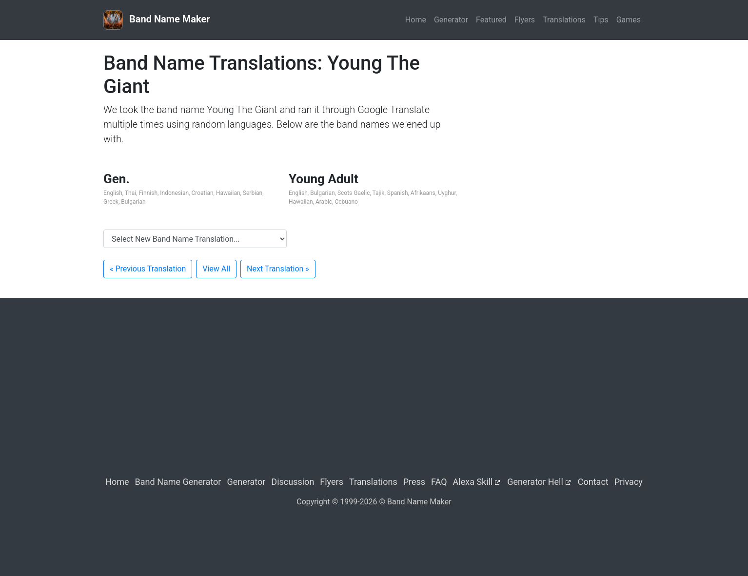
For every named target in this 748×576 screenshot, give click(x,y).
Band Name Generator (178, 482)
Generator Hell (535, 482)
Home (415, 19)
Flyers (524, 19)
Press (414, 482)
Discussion (292, 482)
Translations (564, 19)
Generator (451, 19)
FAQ (439, 482)
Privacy (628, 482)
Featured (491, 19)
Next (278, 268)
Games (628, 19)
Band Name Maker (156, 20)
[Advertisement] (559, 120)
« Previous (148, 268)
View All (216, 268)
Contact (593, 482)
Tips (601, 19)
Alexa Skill (473, 482)
